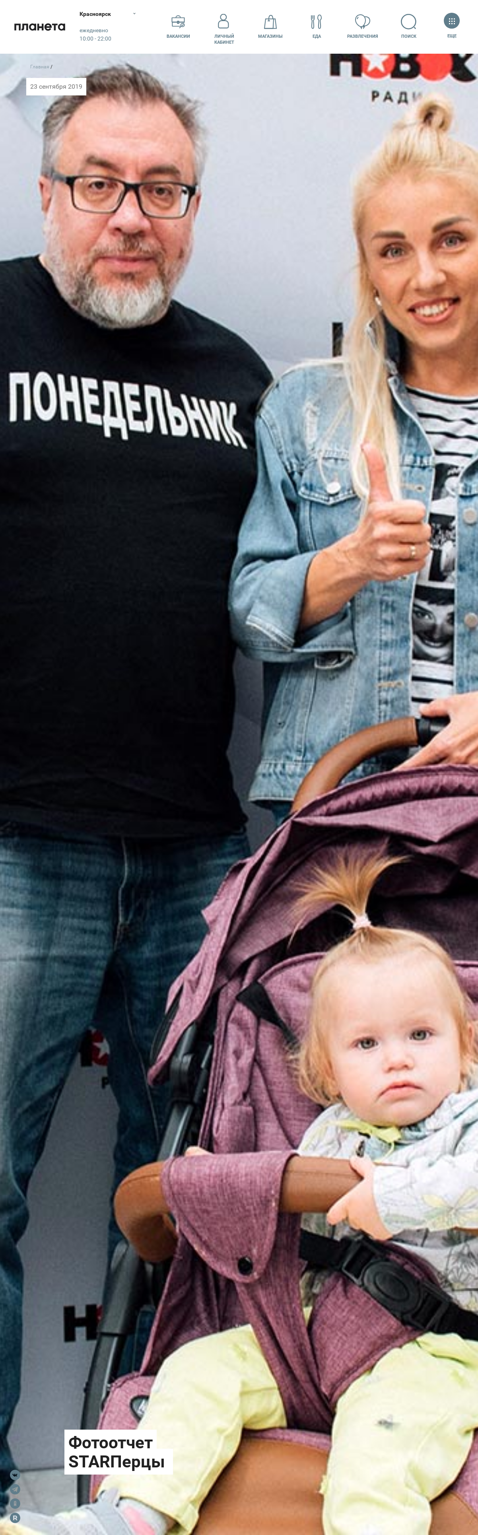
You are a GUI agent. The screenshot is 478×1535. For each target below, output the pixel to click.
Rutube (15, 1518)
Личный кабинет (224, 26)
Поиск (409, 26)
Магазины (270, 26)
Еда (316, 26)
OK (15, 1503)
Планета (40, 27)
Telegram (15, 1489)
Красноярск (95, 14)
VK (15, 1475)
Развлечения (362, 26)
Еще (452, 26)
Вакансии (178, 26)
